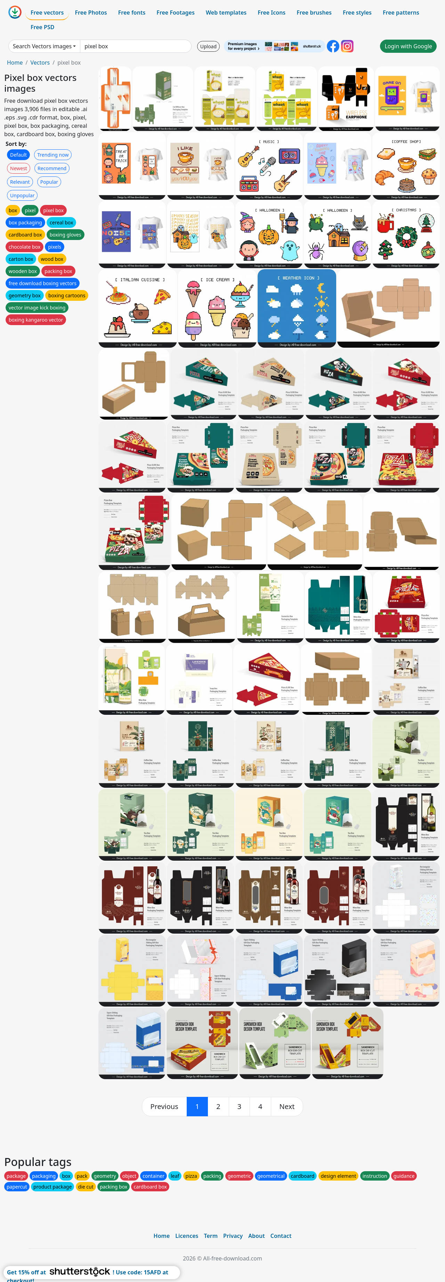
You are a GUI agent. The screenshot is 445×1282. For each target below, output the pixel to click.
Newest (18, 168)
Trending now (52, 154)
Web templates (226, 12)
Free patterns (401, 12)
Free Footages (175, 12)
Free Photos (91, 12)
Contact (281, 1236)
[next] (287, 1106)
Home (15, 62)
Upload (208, 46)
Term (211, 1236)
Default (18, 154)
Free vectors (47, 12)
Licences (186, 1236)
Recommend (52, 168)
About (256, 1236)
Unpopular (22, 195)
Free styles (357, 12)
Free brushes (314, 12)
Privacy (233, 1236)
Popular (49, 182)
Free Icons (271, 12)
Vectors (40, 62)
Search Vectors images (42, 46)
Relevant (20, 182)
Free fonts (132, 12)
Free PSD (42, 27)
